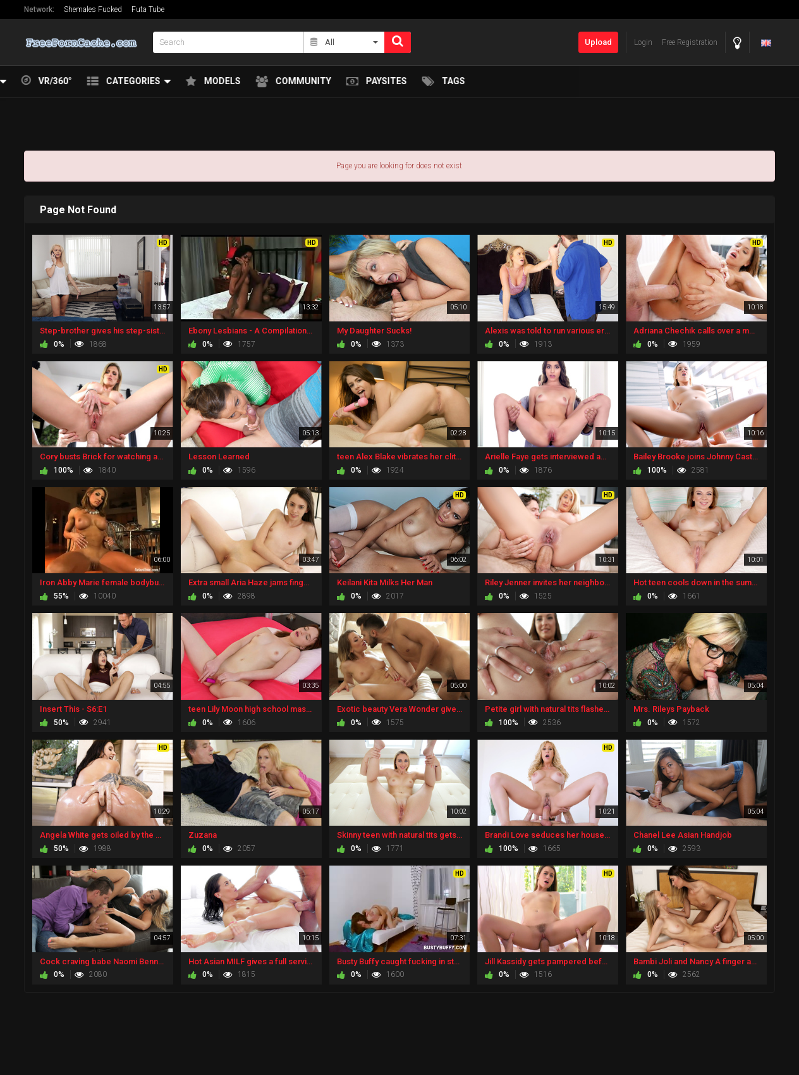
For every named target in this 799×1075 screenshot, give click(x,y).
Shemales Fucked (93, 9)
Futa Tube (147, 9)
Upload (598, 42)
